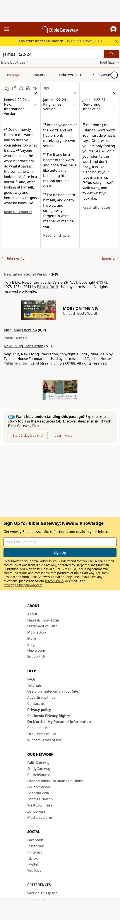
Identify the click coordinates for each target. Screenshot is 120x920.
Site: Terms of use (41, 733)
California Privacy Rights (48, 715)
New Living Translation (23, 346)
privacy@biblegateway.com (22, 585)
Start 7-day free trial (28, 435)
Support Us (36, 656)
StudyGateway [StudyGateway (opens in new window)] (39, 768)
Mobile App (36, 632)
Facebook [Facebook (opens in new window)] (35, 840)
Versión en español (42, 893)
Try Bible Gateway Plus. (59, 40)
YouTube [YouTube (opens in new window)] (34, 870)
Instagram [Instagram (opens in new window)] (35, 846)
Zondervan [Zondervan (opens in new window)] (36, 811)
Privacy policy (39, 709)
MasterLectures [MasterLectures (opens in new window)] (40, 817)
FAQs (31, 679)
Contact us (36, 703)
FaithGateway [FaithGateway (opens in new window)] (38, 762)
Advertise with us (41, 697)
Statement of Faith (42, 626)
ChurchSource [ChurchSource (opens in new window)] (38, 774)
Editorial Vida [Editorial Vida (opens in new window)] (38, 793)
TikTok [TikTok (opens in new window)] (32, 858)
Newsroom (36, 650)
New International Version (27, 274)
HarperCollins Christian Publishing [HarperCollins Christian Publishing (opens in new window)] (55, 781)
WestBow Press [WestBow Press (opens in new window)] (39, 805)
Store (31, 638)
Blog (31, 644)
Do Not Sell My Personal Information (59, 721)
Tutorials (34, 685)
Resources (39, 74)
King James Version (20, 330)
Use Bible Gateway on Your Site (52, 691)
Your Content (103, 74)
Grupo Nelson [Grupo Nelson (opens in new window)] (38, 787)
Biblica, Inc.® (47, 286)
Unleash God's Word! (80, 313)
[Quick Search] (52, 54)
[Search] (111, 54)
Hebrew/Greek (70, 74)
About (32, 614)
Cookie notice (38, 727)
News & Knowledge (43, 620)
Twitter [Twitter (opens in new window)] (33, 864)
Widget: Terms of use (44, 740)
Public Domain (15, 338)
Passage (13, 74)
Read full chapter (18, 211)
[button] (113, 29)
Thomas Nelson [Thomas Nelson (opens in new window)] (40, 799)
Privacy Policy (54, 581)
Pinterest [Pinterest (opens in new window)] (34, 852)
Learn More (63, 435)
